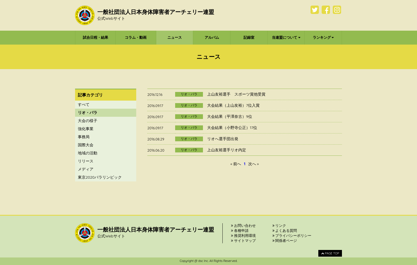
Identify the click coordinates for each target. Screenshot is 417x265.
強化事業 (85, 128)
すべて (84, 104)
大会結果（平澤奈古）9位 (229, 116)
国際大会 (85, 144)
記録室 (249, 37)
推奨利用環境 (243, 235)
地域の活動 (87, 152)
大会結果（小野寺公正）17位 (232, 127)
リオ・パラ (87, 112)
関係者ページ (284, 240)
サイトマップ (243, 240)
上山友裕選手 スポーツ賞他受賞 (236, 94)
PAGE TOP (330, 253)
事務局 (84, 136)
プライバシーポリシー (292, 235)
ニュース (174, 37)
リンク (279, 225)
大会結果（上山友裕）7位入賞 (233, 105)
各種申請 (240, 230)
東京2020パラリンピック (100, 177)
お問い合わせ (243, 225)
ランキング (323, 37)
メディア (85, 169)
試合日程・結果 (95, 37)
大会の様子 (87, 120)
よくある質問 (284, 230)
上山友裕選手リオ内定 (226, 149)
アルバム (212, 37)
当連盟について (286, 37)
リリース (85, 161)
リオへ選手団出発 (222, 138)
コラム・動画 (136, 37)
